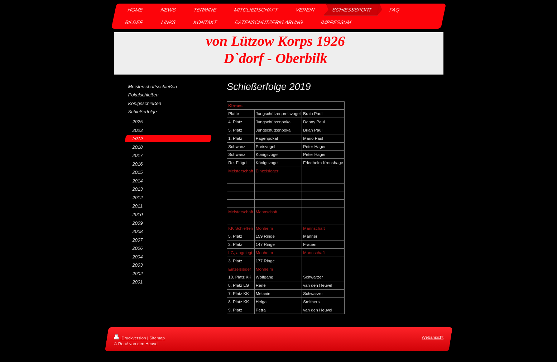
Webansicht (432, 337)
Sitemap (157, 337)
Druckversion (130, 337)
